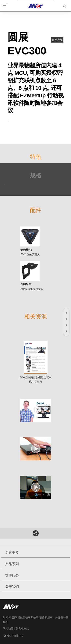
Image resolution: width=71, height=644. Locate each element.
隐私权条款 (22, 628)
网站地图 (8, 628)
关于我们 (12, 587)
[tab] (66, 313)
